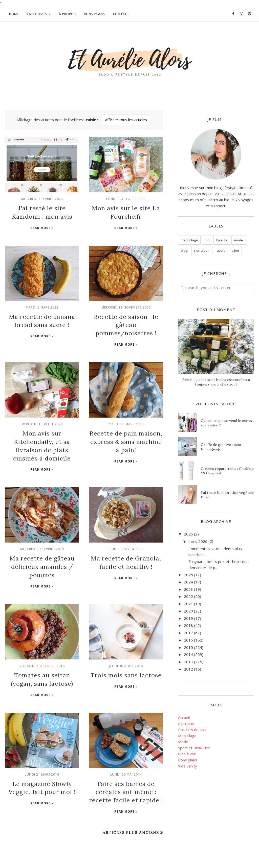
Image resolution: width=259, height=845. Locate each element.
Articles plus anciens (130, 797)
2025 (188, 574)
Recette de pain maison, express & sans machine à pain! (126, 426)
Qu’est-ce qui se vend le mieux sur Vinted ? (226, 422)
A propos (186, 723)
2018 (188, 625)
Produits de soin (192, 729)
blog (184, 250)
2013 (188, 661)
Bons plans (187, 759)
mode (238, 240)
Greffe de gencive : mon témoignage (221, 446)
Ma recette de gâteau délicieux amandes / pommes (42, 539)
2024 (188, 581)
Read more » (42, 225)
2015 (188, 647)
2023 (188, 589)
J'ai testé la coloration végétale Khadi (227, 494)
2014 (188, 654)
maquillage (189, 240)
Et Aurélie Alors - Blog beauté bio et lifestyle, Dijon (53, 830)
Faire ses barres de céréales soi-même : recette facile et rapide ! (126, 759)
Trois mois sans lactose (126, 646)
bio (207, 240)
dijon (235, 250)
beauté (221, 240)
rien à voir (202, 250)
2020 (188, 610)
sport (221, 250)
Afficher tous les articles (126, 119)
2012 (188, 669)
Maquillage (187, 735)
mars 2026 (197, 541)
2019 (188, 618)
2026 (188, 533)
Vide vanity (187, 766)
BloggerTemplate (17, 838)
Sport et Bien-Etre (194, 747)
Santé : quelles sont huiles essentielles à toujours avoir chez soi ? (216, 382)
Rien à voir (187, 753)
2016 (188, 640)
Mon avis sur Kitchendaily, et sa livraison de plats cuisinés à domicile (42, 426)
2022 (188, 596)
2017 (188, 632)
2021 (188, 603)
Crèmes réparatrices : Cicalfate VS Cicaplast (227, 470)
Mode (183, 741)
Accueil (184, 717)
